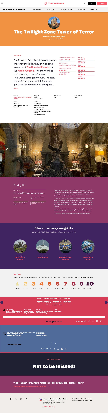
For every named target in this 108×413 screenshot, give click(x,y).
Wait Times (81, 9)
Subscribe (102, 3)
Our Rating (94, 9)
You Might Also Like (66, 9)
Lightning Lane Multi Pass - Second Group (21, 106)
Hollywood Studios (59, 36)
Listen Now (49, 407)
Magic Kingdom (26, 70)
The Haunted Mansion (38, 67)
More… (15, 88)
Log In (91, 3)
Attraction (48, 36)
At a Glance (37, 9)
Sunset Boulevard (18, 97)
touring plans (60, 209)
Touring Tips (50, 9)
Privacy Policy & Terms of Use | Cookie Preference (82, 400)
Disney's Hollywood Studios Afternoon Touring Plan (31, 386)
